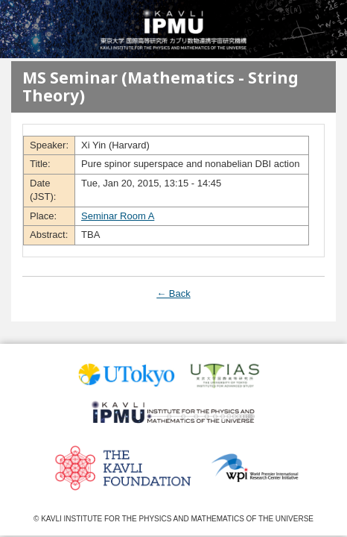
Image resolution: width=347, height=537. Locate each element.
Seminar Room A (117, 216)
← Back (173, 293)
